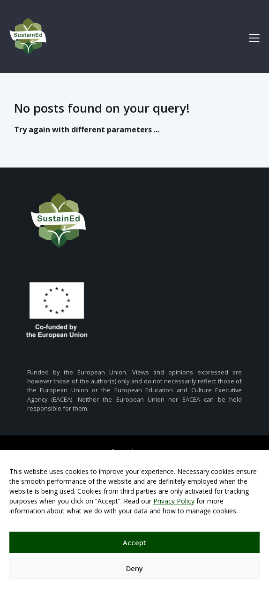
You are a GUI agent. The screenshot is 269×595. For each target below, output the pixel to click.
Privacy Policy (173, 500)
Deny (134, 568)
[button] (254, 37)
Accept (134, 542)
